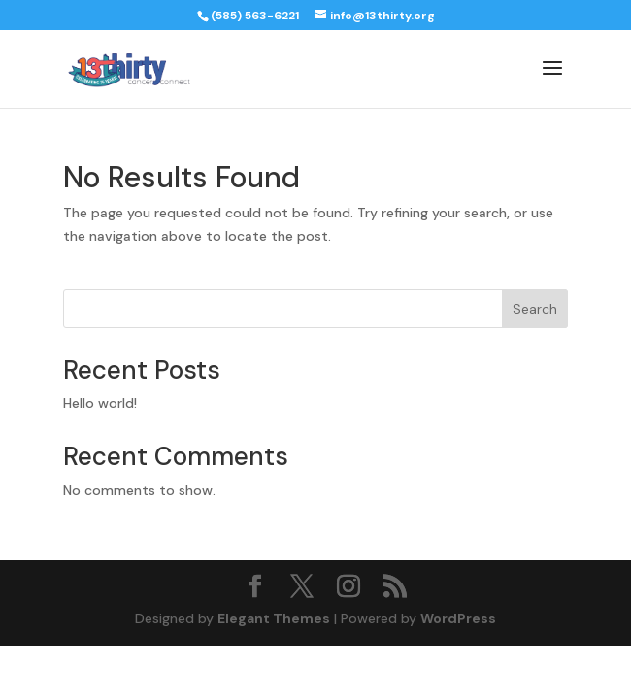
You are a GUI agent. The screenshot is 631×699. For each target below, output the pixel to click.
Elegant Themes (273, 618)
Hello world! (100, 403)
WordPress (458, 618)
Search (535, 308)
